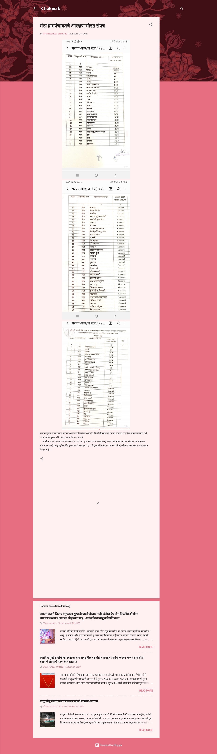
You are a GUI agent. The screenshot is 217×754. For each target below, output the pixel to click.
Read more (146, 647)
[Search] (182, 9)
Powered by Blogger (108, 745)
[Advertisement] (173, 68)
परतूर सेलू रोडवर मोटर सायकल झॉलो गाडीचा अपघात (69, 701)
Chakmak (50, 8)
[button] (151, 25)
